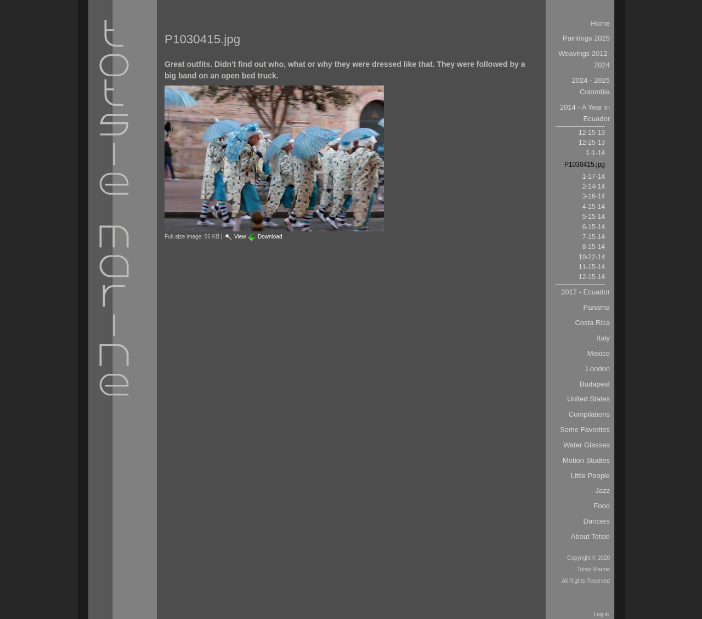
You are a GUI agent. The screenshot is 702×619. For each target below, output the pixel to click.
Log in (601, 614)
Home (600, 23)
